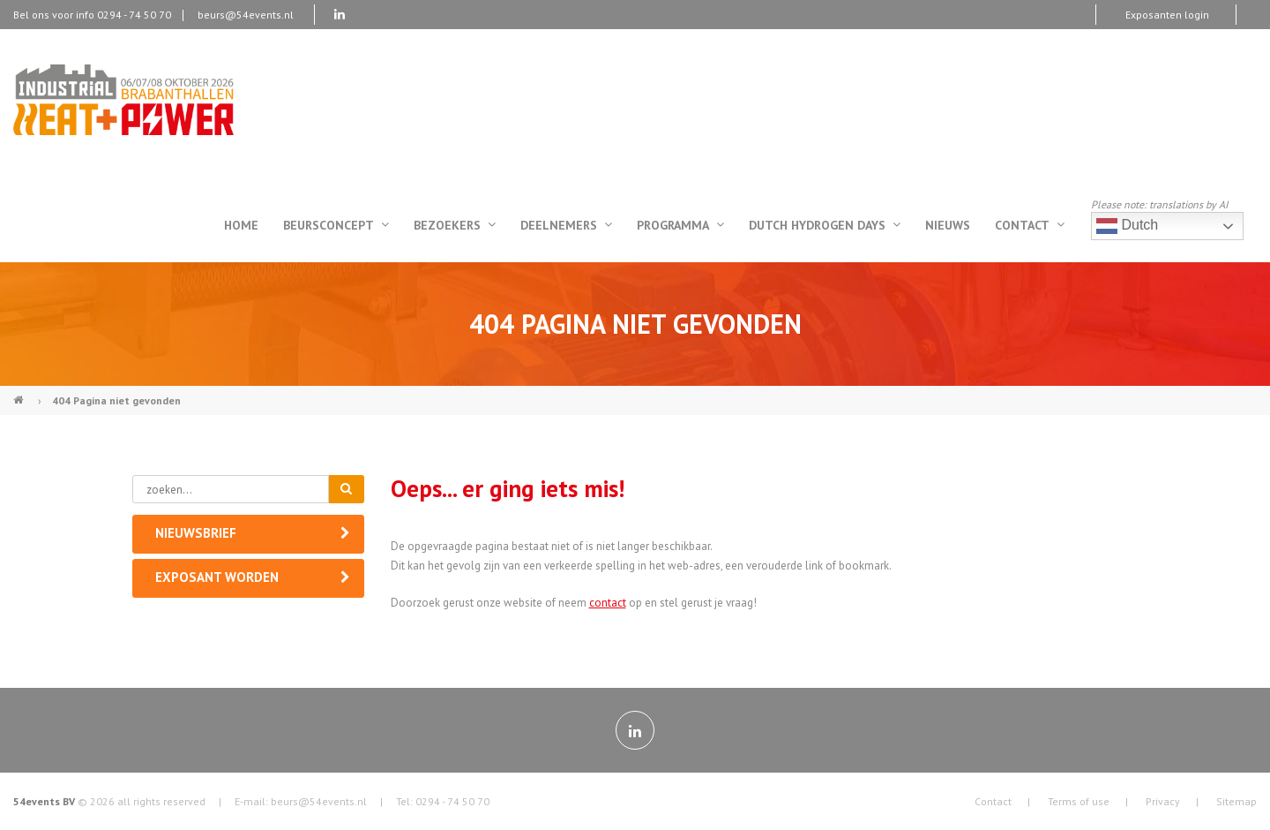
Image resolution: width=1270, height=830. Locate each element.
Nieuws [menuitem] (947, 225)
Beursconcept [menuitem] (336, 225)
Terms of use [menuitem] (1078, 801)
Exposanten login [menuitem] (1167, 14)
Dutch (1127, 226)
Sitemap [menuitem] (1236, 801)
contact (607, 602)
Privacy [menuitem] (1163, 801)
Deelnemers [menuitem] (566, 225)
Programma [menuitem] (680, 225)
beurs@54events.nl (246, 14)
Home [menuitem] (241, 225)
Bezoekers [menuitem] (455, 225)
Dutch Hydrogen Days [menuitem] (824, 225)
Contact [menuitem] (1030, 225)
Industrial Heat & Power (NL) (20, 393)
